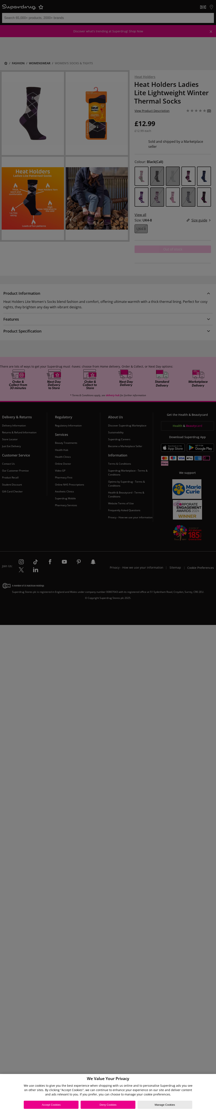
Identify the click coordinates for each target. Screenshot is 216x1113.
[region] (108, 1093)
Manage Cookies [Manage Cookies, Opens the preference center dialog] (165, 1104)
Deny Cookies (108, 1104)
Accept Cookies (51, 1104)
